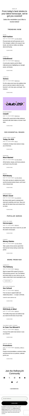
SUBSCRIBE (8, 280)
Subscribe (9, 50)
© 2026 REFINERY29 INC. (14, 388)
